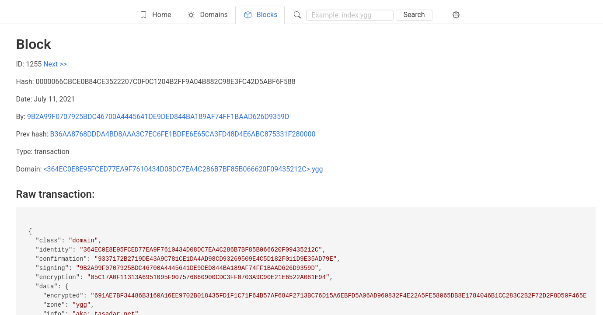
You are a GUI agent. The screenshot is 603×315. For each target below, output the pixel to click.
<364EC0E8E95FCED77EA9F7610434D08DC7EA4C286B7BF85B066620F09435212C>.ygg (183, 169)
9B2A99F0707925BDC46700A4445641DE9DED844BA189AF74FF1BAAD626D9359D (158, 116)
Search (414, 14)
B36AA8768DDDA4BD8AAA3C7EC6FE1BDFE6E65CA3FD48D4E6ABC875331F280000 (182, 134)
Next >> (55, 64)
